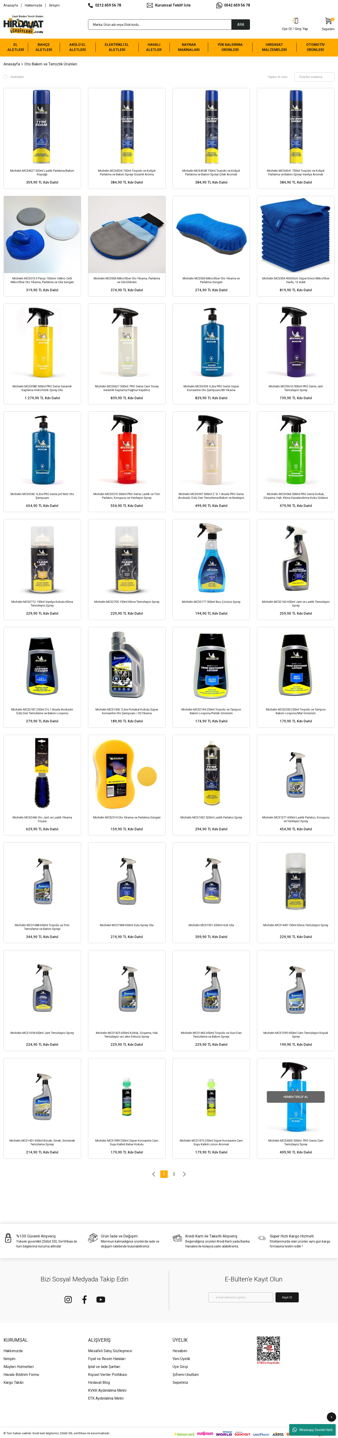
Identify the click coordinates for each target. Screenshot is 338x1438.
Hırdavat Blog (99, 1382)
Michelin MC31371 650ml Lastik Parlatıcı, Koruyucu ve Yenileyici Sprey (295, 819)
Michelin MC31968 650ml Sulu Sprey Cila (127, 925)
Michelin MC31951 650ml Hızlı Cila (211, 925)
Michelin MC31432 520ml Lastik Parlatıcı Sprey (211, 817)
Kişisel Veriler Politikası (107, 1374)
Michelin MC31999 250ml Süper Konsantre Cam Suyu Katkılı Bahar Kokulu (126, 1142)
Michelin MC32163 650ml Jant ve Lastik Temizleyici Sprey (296, 603)
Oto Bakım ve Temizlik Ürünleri (50, 64)
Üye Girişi (180, 1366)
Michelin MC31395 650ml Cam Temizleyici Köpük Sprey (295, 1034)
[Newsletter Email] (240, 1297)
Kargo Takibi (13, 1382)
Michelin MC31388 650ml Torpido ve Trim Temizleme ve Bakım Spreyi (42, 927)
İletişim (54, 5)
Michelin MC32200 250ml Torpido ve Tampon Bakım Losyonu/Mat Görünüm (296, 711)
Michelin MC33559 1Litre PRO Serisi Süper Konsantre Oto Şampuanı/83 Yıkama (211, 388)
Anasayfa (10, 5)
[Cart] (328, 24)
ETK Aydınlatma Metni (106, 1398)
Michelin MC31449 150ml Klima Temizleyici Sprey (295, 925)
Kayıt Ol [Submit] (287, 1297)
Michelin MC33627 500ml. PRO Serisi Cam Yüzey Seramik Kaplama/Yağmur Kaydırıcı (127, 388)
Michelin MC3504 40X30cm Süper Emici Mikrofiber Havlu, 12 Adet (295, 280)
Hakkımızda (33, 5)
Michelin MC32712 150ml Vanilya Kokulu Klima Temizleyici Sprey (42, 603)
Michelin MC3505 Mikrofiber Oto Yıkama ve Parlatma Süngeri (211, 280)
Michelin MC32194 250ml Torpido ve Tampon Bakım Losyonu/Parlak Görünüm (211, 711)
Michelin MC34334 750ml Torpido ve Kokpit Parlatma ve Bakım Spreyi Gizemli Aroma (127, 172)
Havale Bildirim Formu (21, 1374)
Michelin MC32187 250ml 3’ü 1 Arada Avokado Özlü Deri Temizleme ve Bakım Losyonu (42, 711)
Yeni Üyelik (181, 1359)
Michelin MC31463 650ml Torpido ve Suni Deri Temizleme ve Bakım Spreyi (211, 1034)
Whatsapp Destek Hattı (312, 1429)
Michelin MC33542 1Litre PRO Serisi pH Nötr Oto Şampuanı (42, 495)
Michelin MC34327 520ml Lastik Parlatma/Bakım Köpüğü (42, 172)
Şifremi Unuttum (186, 1374)
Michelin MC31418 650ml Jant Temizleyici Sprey (42, 1033)
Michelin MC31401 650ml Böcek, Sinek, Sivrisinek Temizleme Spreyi (42, 1142)
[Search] (169, 24)
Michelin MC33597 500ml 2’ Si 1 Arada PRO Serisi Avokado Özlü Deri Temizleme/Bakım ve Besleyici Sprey (211, 496)
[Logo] (23, 24)
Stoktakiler (17, 77)
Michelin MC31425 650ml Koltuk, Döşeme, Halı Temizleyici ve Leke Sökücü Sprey (127, 1034)
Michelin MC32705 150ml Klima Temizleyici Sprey (126, 601)
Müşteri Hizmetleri (18, 1366)
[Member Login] (295, 24)
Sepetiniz (180, 1382)
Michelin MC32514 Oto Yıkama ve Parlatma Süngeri (127, 817)
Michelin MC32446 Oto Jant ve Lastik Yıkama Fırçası (42, 819)
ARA (240, 24)
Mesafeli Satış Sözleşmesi (110, 1351)
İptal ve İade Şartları (104, 1366)
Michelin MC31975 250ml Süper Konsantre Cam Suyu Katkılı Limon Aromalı (211, 1142)
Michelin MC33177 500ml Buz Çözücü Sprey (211, 601)
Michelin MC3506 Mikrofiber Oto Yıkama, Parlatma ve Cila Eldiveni (127, 280)
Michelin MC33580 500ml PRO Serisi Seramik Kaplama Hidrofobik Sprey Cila (42, 388)
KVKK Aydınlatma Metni (107, 1390)
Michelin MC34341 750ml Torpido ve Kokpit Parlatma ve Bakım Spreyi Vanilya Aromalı (296, 172)
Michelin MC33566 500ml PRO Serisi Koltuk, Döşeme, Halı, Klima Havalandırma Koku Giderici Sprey (296, 496)
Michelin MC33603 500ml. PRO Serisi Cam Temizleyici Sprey (295, 1142)
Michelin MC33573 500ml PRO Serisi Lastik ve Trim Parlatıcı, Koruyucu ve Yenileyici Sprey (126, 495)
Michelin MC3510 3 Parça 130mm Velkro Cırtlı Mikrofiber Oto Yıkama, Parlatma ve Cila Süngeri (42, 280)
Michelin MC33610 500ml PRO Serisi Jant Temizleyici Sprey (296, 388)
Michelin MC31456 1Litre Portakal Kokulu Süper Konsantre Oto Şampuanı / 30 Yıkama (126, 711)
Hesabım (180, 1351)
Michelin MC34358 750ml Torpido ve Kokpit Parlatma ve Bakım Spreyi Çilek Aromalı (211, 172)
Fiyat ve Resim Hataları (106, 1359)
